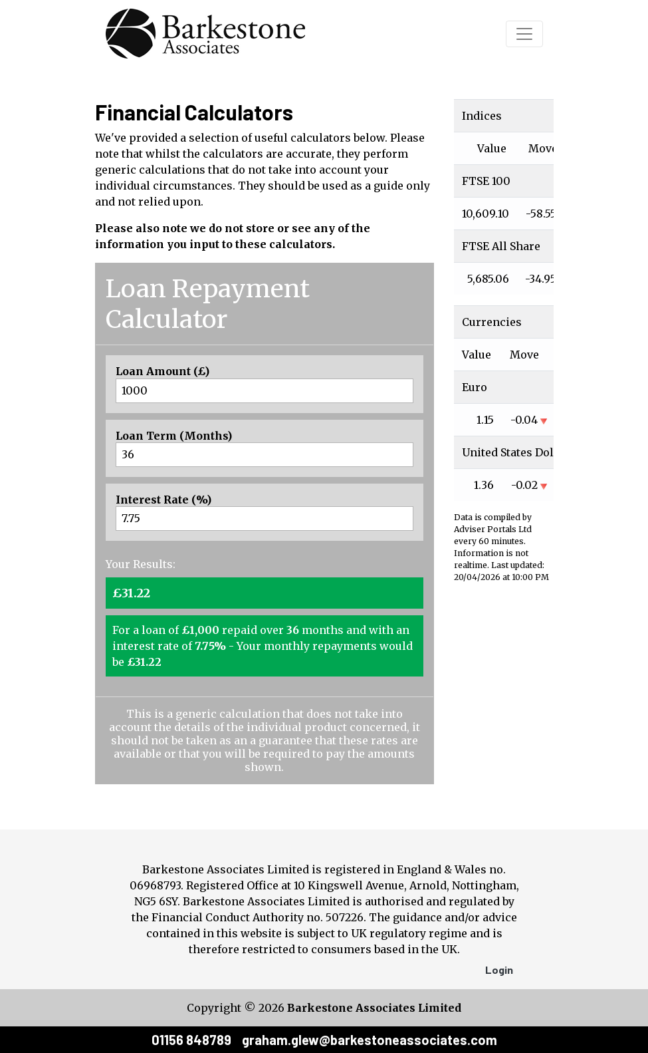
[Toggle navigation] (524, 34)
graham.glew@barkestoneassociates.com (369, 1040)
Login (499, 969)
